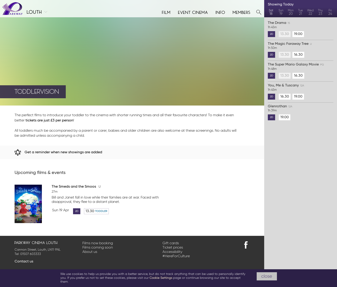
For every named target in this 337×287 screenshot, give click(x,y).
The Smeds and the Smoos (76, 187)
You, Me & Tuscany (300, 88)
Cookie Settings (160, 277)
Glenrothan (300, 109)
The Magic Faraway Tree (300, 46)
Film (166, 11)
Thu (320, 12)
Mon (291, 12)
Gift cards (170, 243)
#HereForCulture (176, 256)
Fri (330, 12)
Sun (281, 12)
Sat (271, 12)
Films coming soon (97, 247)
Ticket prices (172, 247)
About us (89, 252)
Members (242, 11)
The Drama (300, 25)
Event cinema (193, 11)
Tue (300, 12)
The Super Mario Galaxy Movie (300, 67)
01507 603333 (30, 254)
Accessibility (172, 252)
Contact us (24, 261)
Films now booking (97, 243)
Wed (310, 12)
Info (220, 11)
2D (77, 211)
